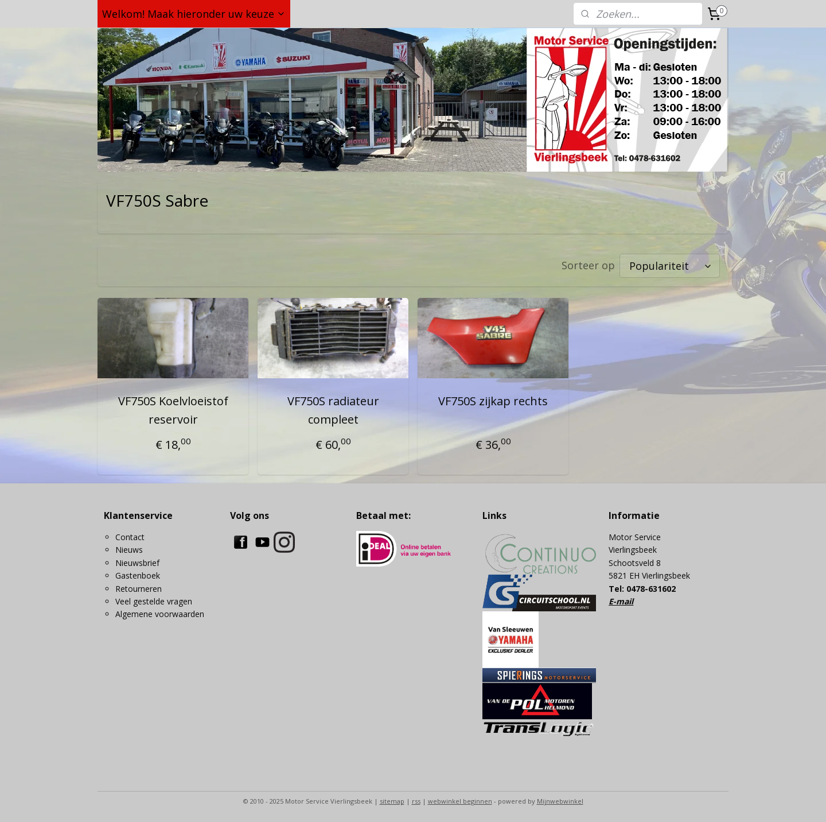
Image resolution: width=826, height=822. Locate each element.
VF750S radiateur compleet (333, 410)
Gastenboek (137, 575)
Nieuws (129, 549)
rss (416, 801)
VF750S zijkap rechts (493, 401)
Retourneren (138, 588)
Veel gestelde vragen (153, 601)
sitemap (392, 801)
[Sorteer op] (669, 265)
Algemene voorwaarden (159, 613)
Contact (130, 537)
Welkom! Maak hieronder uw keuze (194, 14)
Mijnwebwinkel (560, 801)
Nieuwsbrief (137, 562)
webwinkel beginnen (460, 801)
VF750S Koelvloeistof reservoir (173, 410)
